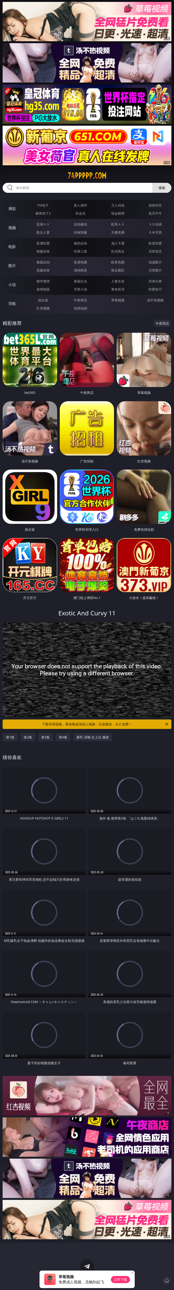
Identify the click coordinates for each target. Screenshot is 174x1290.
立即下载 (120, 1279)
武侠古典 (155, 281)
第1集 (10, 737)
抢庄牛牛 (155, 213)
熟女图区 (117, 270)
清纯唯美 (80, 270)
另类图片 (155, 270)
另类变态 (155, 251)
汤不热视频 (155, 300)
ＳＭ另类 (155, 232)
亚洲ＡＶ (43, 224)
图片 (12, 265)
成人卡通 (117, 243)
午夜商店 (80, 300)
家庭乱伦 (80, 281)
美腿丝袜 (43, 270)
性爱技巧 (155, 289)
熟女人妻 (43, 232)
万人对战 (117, 205)
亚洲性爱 (43, 243)
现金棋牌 (117, 213)
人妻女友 (117, 281)
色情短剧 (80, 308)
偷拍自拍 (80, 243)
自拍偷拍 (80, 224)
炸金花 (80, 213)
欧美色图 (117, 262)
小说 (12, 284)
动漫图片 (155, 262)
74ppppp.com (87, 175)
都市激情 (43, 281)
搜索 (162, 187)
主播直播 (117, 232)
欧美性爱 (155, 243)
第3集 (45, 737)
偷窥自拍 (43, 262)
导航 (12, 303)
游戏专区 (155, 205)
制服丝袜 (43, 251)
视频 (12, 227)
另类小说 (80, 289)
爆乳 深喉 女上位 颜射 (92, 737)
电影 (12, 246)
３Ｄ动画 (155, 224)
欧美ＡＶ (117, 224)
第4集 (63, 737)
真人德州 (80, 205)
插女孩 (43, 300)
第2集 (28, 737)
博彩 (12, 208)
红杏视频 (43, 308)
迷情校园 (43, 289)
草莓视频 (117, 300)
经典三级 (80, 251)
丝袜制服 (80, 232)
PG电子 (43, 205)
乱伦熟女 (117, 251)
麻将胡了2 (43, 213)
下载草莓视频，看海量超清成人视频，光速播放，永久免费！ (105, 724)
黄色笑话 (117, 289)
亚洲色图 (80, 262)
